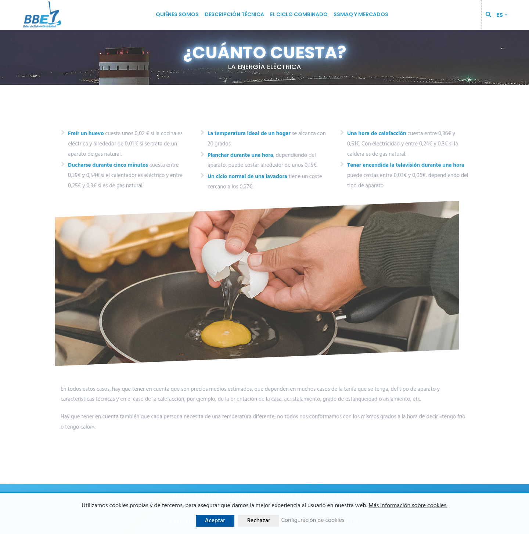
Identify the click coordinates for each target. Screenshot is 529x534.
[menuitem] (501, 15)
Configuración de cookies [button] (312, 520)
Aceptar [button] (215, 521)
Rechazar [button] (258, 521)
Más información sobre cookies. (407, 505)
